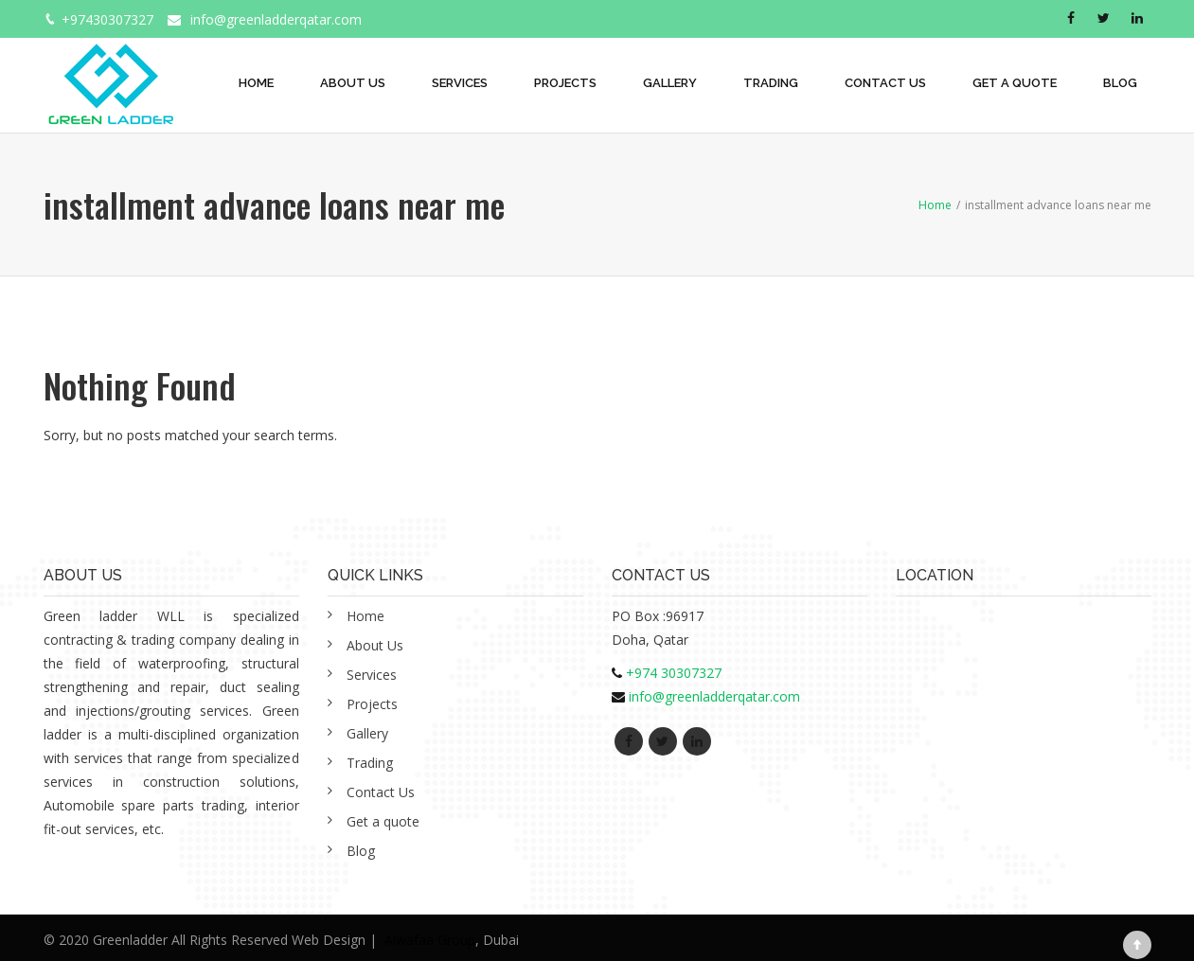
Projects (565, 83)
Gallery (670, 83)
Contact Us (885, 83)
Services (460, 83)
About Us (352, 83)
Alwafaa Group (429, 940)
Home (256, 83)
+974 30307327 (674, 673)
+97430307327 (107, 19)
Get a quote (1014, 83)
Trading (770, 83)
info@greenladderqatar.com (276, 19)
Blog (1120, 83)
